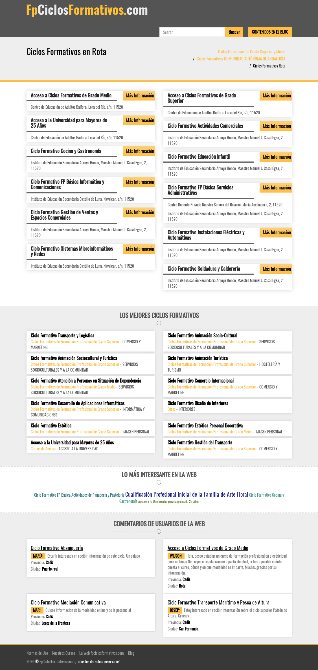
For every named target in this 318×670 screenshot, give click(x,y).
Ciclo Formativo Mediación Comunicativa (68, 602)
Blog (131, 653)
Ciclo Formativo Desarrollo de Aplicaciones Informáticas (77, 403)
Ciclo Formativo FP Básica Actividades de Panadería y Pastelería (79, 495)
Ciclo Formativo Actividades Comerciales (205, 125)
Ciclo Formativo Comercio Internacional (201, 380)
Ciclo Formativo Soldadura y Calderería (204, 268)
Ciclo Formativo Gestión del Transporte (200, 442)
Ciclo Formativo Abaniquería (57, 547)
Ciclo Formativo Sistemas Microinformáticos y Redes (72, 251)
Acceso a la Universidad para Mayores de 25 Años (69, 122)
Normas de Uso (37, 653)
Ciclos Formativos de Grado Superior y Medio (251, 51)
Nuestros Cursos (63, 653)
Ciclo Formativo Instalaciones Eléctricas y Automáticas (206, 234)
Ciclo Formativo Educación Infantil (199, 156)
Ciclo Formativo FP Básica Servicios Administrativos (200, 190)
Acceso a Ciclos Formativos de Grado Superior (202, 97)
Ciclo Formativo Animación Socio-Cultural (202, 335)
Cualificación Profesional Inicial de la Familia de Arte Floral (186, 494)
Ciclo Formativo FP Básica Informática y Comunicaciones (67, 184)
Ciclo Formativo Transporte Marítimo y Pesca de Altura (218, 602)
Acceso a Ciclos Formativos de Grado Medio (71, 95)
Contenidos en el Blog (270, 32)
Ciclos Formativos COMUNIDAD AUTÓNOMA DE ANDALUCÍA (241, 58)
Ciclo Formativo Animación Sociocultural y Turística (74, 358)
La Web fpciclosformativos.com (101, 653)
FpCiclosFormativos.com (57, 661)
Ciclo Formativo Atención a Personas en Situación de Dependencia (86, 380)
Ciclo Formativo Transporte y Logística (62, 335)
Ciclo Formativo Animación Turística (198, 358)
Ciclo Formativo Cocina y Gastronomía (66, 150)
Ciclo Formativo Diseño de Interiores (198, 403)
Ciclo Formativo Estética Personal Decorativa (205, 425)
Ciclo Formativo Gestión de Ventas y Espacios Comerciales (64, 214)
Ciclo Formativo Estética (51, 425)
